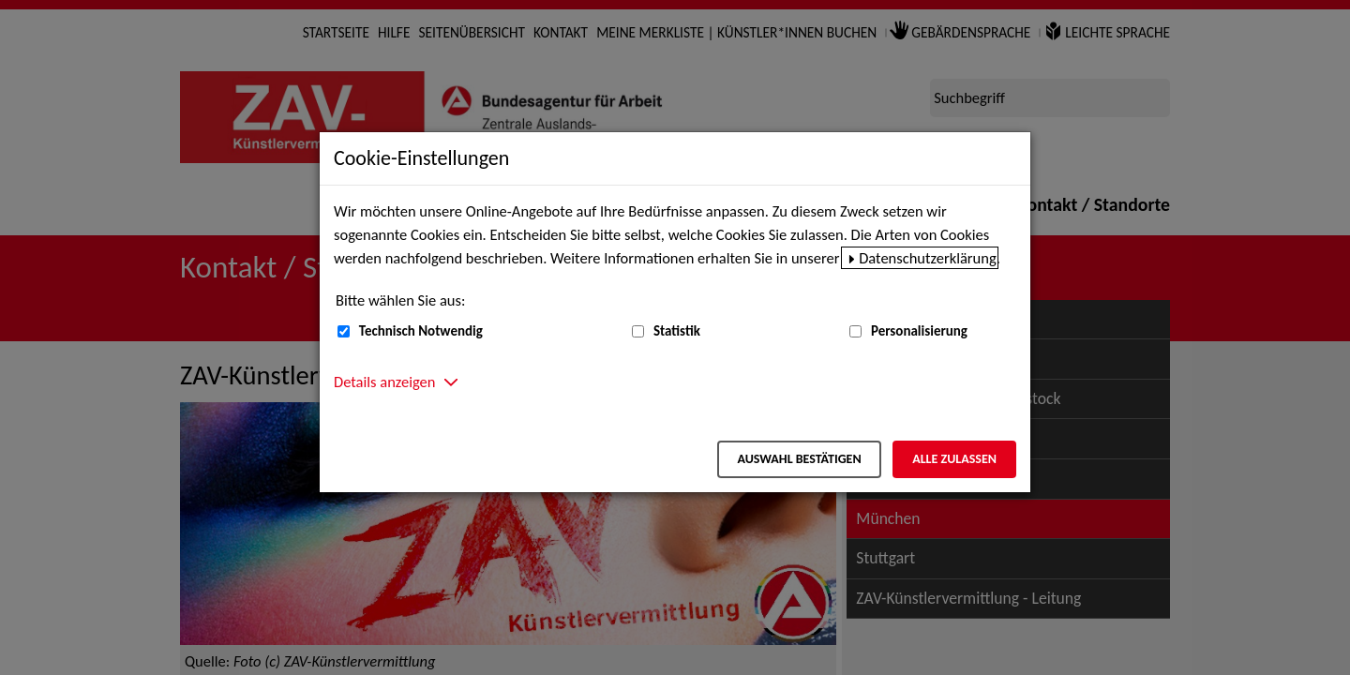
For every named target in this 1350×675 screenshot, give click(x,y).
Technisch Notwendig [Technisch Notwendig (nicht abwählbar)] (421, 330)
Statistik (676, 330)
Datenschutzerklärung (928, 257)
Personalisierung (919, 330)
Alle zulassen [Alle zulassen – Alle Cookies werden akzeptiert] (954, 459)
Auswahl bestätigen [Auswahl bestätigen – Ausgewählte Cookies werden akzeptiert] (799, 459)
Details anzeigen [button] (384, 381)
